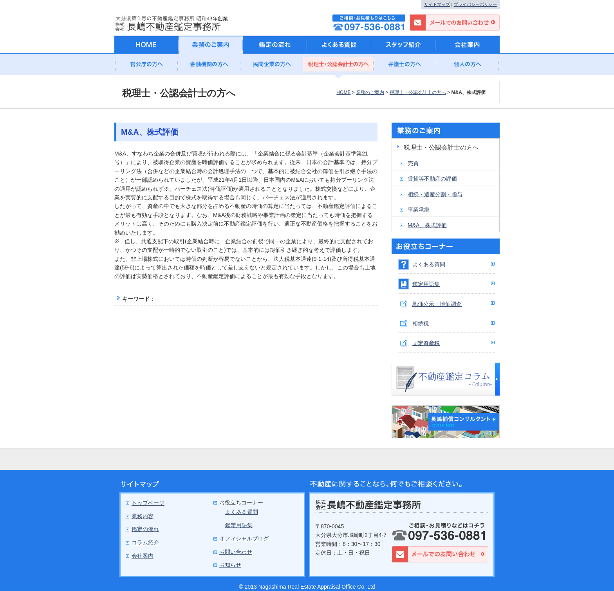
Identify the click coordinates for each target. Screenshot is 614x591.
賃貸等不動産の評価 (432, 178)
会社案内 (467, 45)
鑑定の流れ (275, 45)
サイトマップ (437, 4)
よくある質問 (428, 264)
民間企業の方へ (271, 66)
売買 (413, 163)
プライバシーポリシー (475, 4)
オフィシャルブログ (244, 538)
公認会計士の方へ (338, 66)
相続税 (420, 323)
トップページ (148, 503)
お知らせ (230, 565)
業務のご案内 (370, 92)
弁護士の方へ (405, 66)
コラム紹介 (145, 542)
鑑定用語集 (426, 284)
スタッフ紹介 (403, 45)
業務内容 (143, 516)
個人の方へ (467, 66)
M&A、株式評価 (427, 225)
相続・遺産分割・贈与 (435, 194)
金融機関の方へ (209, 66)
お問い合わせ (235, 552)
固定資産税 (426, 343)
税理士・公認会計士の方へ (418, 92)
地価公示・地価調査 (437, 304)
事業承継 (419, 209)
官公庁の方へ (146, 66)
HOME (343, 92)
